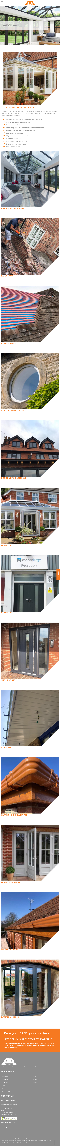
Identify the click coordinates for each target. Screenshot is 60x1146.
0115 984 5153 (8, 1101)
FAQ (34, 1076)
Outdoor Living (6, 1092)
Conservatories (6, 1089)
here (46, 1033)
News (35, 1082)
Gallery (35, 1079)
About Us (5, 1076)
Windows (5, 1082)
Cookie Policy (23, 1138)
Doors (3, 1085)
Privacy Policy (15, 1138)
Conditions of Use (6, 1138)
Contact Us (5, 1079)
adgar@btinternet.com (9, 1105)
